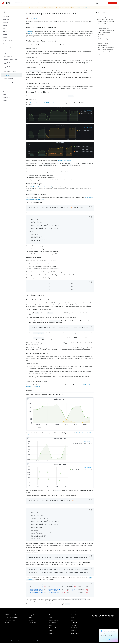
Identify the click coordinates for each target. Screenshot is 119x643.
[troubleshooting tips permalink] (45, 295)
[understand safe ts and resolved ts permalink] (58, 41)
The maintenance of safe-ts (104, 28)
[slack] (106, 615)
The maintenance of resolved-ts (106, 30)
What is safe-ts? (102, 23)
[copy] (92, 206)
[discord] (109, 615)
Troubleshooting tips (102, 45)
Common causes (102, 36)
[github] (93, 615)
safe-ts (30, 33)
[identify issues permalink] (38, 100)
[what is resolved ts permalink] (42, 57)
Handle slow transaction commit (106, 47)
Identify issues (101, 34)
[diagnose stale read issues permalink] (51, 92)
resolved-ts (38, 37)
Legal (42, 640)
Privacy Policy (33, 640)
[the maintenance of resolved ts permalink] (50, 83)
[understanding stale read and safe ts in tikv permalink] (77, 13)
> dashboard (41, 187)
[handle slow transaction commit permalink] (50, 300)
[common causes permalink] (39, 169)
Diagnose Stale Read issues (103, 32)
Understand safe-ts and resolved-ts (105, 21)
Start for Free (112, 3)
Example (99, 54)
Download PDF (100, 13)
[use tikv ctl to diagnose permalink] (47, 194)
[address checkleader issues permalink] (48, 381)
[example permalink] (35, 391)
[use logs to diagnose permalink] (42, 257)
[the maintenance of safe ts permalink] (47, 67)
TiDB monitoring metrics (64, 160)
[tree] (11, 58)
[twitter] (96, 615)
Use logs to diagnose (103, 43)
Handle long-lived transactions (105, 49)
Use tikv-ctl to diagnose (104, 41)
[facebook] (102, 615)
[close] (116, 631)
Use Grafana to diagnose (104, 39)
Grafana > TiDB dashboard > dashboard (44, 103)
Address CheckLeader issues (105, 51)
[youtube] (112, 615)
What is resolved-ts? (103, 26)
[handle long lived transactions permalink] (49, 353)
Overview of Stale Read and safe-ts (105, 19)
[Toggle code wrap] (89, 206)
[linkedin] (99, 615)
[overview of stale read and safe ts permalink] (57, 27)
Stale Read (29, 31)
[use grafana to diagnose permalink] (45, 184)
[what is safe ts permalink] (39, 48)
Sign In (104, 3)
